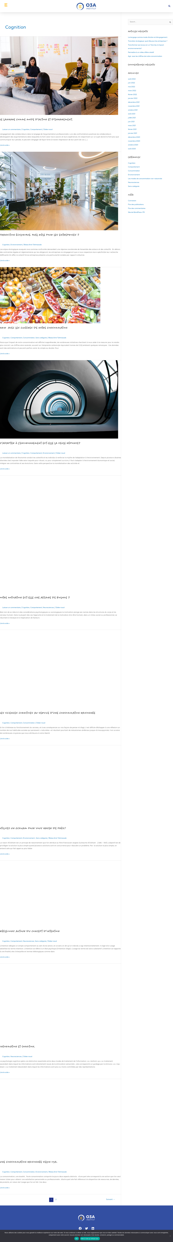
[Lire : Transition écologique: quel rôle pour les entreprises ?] (59, 191)
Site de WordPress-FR (137, 212)
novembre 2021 (134, 106)
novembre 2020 (134, 141)
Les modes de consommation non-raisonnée (146, 179)
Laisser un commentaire (12, 129)
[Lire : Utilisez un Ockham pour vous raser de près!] (59, 784)
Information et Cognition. (18, 1046)
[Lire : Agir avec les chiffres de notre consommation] (50, 295)
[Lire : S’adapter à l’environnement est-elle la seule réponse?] (59, 399)
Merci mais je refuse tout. (90, 1238)
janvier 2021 (133, 133)
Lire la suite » (5, 145)
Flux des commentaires (137, 208)
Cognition (27, 129)
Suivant (110, 1199)
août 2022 (132, 79)
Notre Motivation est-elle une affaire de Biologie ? (36, 597)
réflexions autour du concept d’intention (30, 931)
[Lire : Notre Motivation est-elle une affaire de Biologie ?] (47, 534)
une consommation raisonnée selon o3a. (29, 1161)
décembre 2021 (134, 102)
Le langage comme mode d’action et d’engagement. (37, 119)
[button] (169, 6)
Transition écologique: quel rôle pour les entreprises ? (41, 234)
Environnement (17, 245)
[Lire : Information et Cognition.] (59, 1002)
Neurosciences (51, 607)
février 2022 (133, 95)
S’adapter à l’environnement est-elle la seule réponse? (41, 443)
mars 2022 (132, 91)
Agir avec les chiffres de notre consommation (34, 328)
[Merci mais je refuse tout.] (170, 1236)
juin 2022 (131, 83)
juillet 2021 (132, 118)
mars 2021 (132, 126)
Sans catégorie (44, 338)
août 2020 (132, 149)
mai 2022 (132, 87)
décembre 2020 (134, 137)
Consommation (30, 338)
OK (76, 1238)
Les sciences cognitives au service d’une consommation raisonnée (48, 713)
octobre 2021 (133, 110)
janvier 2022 (133, 98)
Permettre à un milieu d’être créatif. (142, 52)
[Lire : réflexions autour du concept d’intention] (59, 893)
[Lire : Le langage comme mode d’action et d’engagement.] (59, 76)
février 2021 (132, 129)
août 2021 (132, 114)
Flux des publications (136, 205)
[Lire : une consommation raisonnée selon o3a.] (59, 1118)
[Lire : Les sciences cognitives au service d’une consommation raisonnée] (59, 669)
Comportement (38, 129)
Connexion (132, 201)
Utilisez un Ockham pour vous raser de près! (34, 828)
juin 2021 (131, 122)
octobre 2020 (133, 145)
